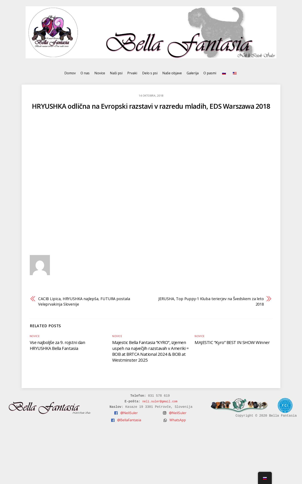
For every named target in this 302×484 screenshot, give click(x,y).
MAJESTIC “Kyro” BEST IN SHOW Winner (233, 344)
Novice (99, 74)
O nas (85, 74)
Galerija (193, 74)
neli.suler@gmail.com (158, 403)
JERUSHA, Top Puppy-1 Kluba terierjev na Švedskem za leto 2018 (214, 303)
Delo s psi (150, 74)
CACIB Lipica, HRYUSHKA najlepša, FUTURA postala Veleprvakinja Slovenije (85, 303)
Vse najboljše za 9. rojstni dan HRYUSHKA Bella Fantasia (59, 347)
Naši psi (116, 74)
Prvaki (132, 74)
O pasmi (209, 74)
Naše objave (172, 74)
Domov (70, 74)
